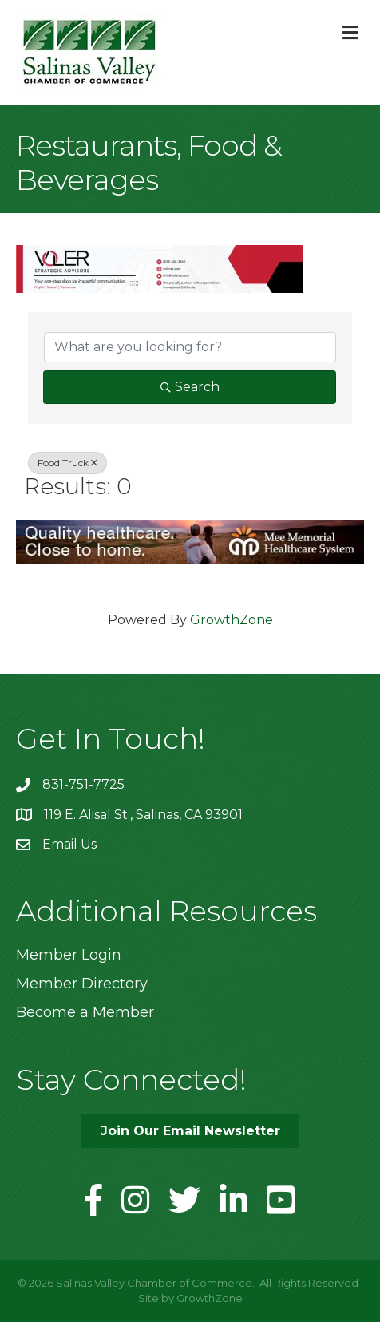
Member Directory (82, 983)
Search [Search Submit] (190, 386)
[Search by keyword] (190, 347)
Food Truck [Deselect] (67, 463)
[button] (190, 1131)
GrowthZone (231, 619)
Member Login (68, 955)
